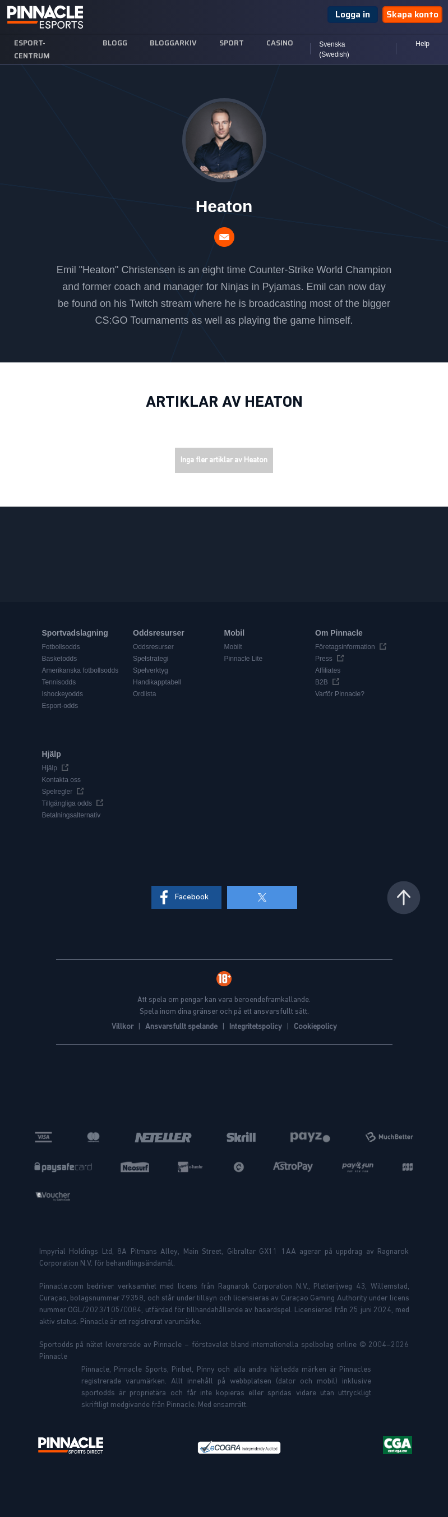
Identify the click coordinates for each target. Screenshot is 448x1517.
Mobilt (233, 647)
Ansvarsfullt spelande (182, 1027)
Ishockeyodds (62, 694)
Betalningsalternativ (71, 815)
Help (422, 44)
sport (231, 43)
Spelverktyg (150, 670)
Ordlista (144, 694)
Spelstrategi (150, 659)
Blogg (115, 43)
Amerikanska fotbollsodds (80, 670)
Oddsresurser (153, 647)
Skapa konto (412, 14)
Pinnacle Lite (243, 659)
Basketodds (59, 659)
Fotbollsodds (61, 647)
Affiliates (327, 670)
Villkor (123, 1027)
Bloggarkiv (173, 43)
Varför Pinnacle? (339, 694)
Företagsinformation (345, 647)
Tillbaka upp (404, 897)
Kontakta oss (61, 780)
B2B (321, 682)
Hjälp (49, 768)
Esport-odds (60, 706)
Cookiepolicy (315, 1027)
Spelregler (57, 792)
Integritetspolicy (256, 1027)
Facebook (192, 897)
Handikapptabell (157, 682)
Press (323, 659)
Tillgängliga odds (67, 803)
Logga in (352, 14)
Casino (279, 43)
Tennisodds (59, 682)
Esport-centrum (32, 49)
